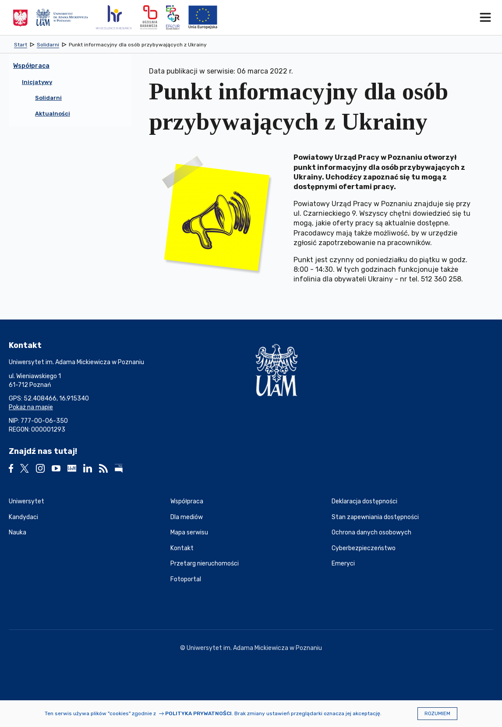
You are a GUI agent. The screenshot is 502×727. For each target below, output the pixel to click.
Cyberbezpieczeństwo (364, 548)
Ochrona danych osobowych (371, 532)
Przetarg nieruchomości (204, 563)
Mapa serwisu (189, 532)
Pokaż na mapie (31, 407)
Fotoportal (185, 579)
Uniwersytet (26, 501)
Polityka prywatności (198, 713)
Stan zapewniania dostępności (375, 517)
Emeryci (343, 563)
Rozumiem (437, 713)
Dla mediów (186, 517)
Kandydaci (23, 517)
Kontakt (182, 548)
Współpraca (186, 501)
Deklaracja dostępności (364, 501)
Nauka (17, 532)
